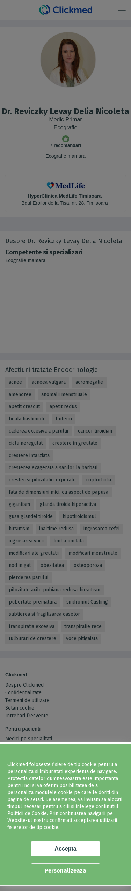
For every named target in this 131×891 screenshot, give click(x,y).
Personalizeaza (65, 870)
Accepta (65, 849)
